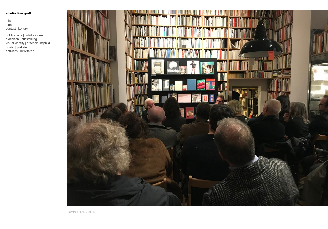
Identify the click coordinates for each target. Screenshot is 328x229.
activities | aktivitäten (20, 51)
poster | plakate (16, 47)
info (8, 21)
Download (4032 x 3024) (81, 212)
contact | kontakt (17, 28)
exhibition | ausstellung (21, 39)
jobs (9, 25)
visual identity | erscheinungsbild (28, 43)
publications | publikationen (24, 35)
